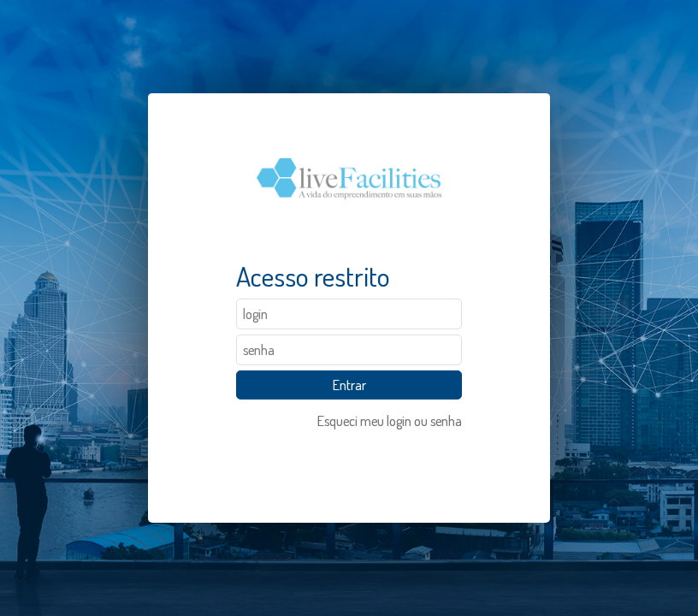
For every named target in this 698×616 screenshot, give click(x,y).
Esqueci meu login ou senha (389, 420)
